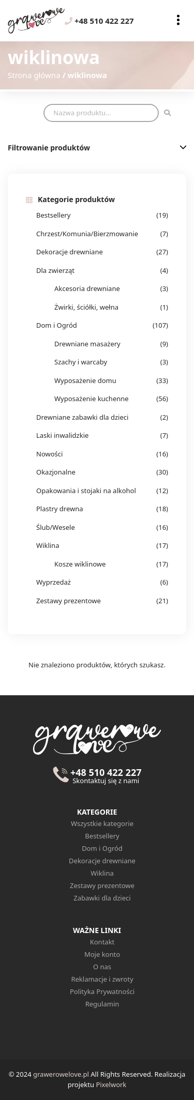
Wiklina (47, 545)
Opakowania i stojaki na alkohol (86, 490)
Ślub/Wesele (55, 527)
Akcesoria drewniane (87, 288)
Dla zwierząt (55, 270)
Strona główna (34, 75)
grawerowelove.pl (61, 1074)
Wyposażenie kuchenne (91, 398)
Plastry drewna (59, 508)
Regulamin (102, 1004)
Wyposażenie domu (85, 380)
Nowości (49, 454)
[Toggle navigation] (178, 20)
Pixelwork (111, 1084)
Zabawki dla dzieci (101, 898)
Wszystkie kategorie (102, 823)
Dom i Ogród (56, 325)
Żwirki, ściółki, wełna (86, 307)
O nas (102, 966)
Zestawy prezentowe (68, 600)
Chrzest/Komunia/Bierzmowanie (87, 233)
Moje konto (102, 954)
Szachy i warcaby (80, 361)
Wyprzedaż (53, 582)
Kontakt (102, 941)
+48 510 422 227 (99, 21)
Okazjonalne (56, 472)
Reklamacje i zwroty (102, 979)
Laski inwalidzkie (62, 435)
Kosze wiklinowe (80, 564)
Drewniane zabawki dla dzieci (82, 417)
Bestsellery (53, 215)
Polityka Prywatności (102, 991)
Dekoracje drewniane (69, 251)
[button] (183, 147)
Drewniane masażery (87, 343)
